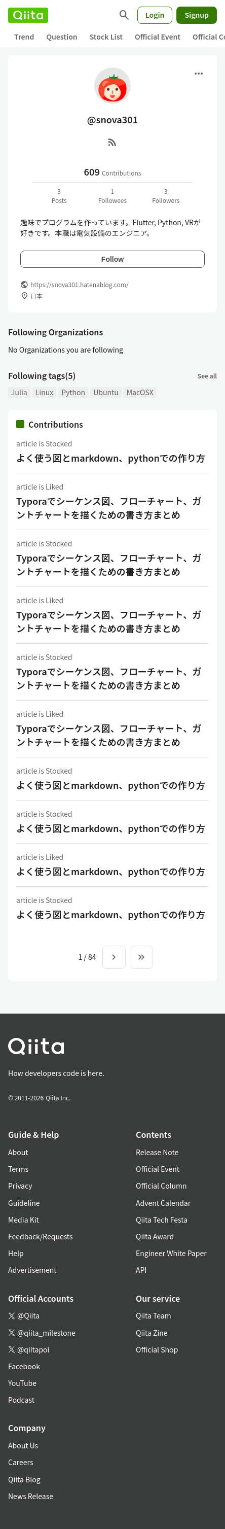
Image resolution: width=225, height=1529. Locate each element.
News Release (30, 1496)
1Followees (112, 195)
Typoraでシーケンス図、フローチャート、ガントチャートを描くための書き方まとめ (108, 507)
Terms (18, 1169)
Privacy (20, 1185)
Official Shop (157, 1349)
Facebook (24, 1366)
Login (155, 15)
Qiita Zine (152, 1333)
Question (61, 36)
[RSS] (112, 142)
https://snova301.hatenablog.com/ (79, 284)
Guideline (24, 1203)
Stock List (106, 36)
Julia (19, 392)
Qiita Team (153, 1315)
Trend (24, 36)
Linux (44, 392)
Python (73, 392)
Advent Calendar (163, 1203)
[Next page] (114, 957)
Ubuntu (106, 392)
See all (207, 375)
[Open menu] (199, 73)
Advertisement (32, 1270)
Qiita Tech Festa (162, 1219)
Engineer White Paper (171, 1253)
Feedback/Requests (40, 1236)
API (141, 1270)
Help (16, 1253)
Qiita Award (155, 1236)
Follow (112, 259)
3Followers (165, 195)
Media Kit (23, 1219)
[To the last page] (141, 957)
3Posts (59, 195)
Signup (196, 15)
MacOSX (140, 392)
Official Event (157, 36)
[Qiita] (28, 15)
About (18, 1152)
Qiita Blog (24, 1479)
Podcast (21, 1400)
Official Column (161, 1185)
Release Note (157, 1152)
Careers (20, 1462)
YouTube (22, 1383)
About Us (23, 1445)
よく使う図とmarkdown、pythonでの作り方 (110, 457)
